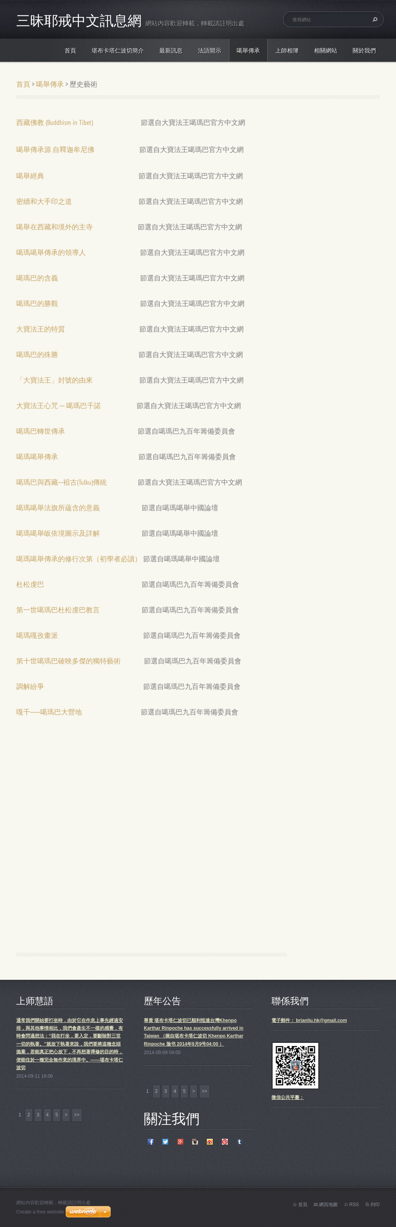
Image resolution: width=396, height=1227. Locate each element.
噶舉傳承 (248, 50)
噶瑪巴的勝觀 (37, 303)
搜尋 (374, 19)
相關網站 (325, 50)
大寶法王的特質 (40, 329)
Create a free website (40, 1212)
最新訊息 (171, 50)
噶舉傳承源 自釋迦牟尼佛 (55, 149)
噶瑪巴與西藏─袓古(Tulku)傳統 (61, 482)
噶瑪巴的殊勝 (37, 354)
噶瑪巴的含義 (38, 277)
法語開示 (209, 50)
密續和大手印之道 (45, 201)
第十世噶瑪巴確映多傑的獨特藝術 (68, 660)
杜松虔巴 (30, 584)
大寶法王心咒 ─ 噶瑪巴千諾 (58, 405)
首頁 (70, 50)
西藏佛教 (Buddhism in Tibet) (54, 122)
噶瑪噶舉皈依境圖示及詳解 (58, 533)
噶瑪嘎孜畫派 (37, 635)
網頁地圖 (328, 1204)
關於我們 (364, 50)
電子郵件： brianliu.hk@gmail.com (309, 1020)
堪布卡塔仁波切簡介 (118, 50)
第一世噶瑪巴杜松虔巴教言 (58, 609)
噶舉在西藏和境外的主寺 (54, 226)
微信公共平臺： (287, 1097)
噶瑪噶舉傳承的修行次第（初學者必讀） (79, 558)
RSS (354, 1204)
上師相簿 (287, 50)
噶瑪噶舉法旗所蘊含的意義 (58, 507)
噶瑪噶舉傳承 (37, 456)
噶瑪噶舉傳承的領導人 (51, 252)
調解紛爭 (30, 686)
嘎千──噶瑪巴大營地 (49, 711)
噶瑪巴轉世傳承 (40, 431)
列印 (375, 1204)
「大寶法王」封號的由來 (54, 380)
